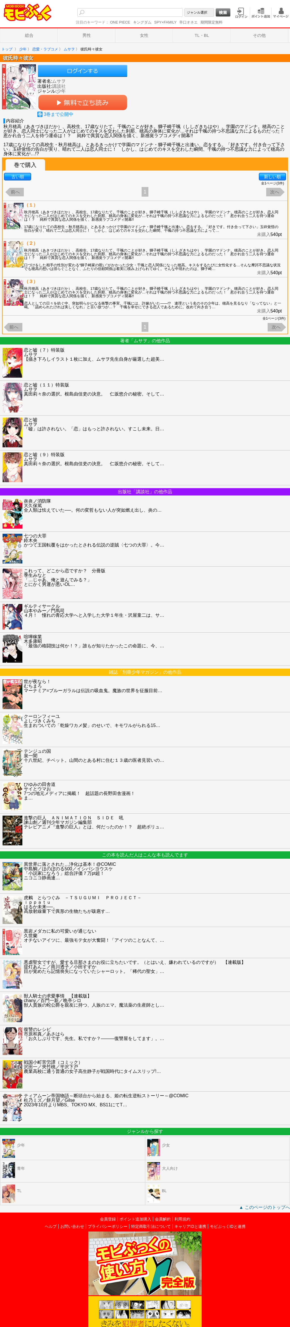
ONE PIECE (120, 22)
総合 (29, 35)
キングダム (142, 22)
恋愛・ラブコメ (45, 49)
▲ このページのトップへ (264, 1207)
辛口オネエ (188, 22)
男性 (86, 35)
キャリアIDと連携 (190, 1226)
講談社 (59, 86)
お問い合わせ (72, 1226)
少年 (23, 49)
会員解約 (163, 1219)
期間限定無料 (212, 22)
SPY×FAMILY (165, 22)
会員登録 (108, 1219)
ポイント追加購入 (135, 1219)
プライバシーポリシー (107, 1226)
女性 (144, 35)
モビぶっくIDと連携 (228, 1226)
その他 (259, 35)
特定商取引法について (151, 1226)
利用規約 (182, 1219)
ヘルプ (51, 1226)
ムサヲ (59, 81)
